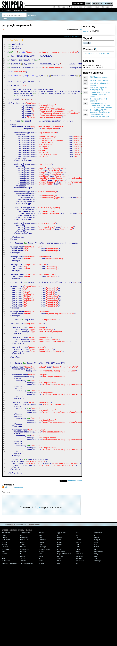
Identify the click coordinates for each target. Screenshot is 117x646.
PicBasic (23, 633)
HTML (59, 624)
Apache (41, 614)
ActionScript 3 (25, 614)
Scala (41, 638)
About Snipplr (34, 606)
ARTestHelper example (99, 80)
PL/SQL (41, 633)
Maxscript (42, 628)
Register (17, 10)
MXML (78, 628)
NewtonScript (6, 631)
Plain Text (78, 36)
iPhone (78, 624)
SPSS (22, 640)
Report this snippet (74, 562)
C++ (95, 617)
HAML (22, 624)
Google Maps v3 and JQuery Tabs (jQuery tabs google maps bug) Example (101, 105)
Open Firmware (44, 631)
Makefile (5, 628)
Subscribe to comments (12, 569)
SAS (3, 638)
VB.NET (42, 642)
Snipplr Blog (21, 606)
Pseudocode (98, 633)
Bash (40, 617)
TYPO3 (22, 642)
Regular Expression (64, 635)
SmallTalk (79, 638)
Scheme (60, 638)
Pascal (78, 631)
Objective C (24, 631)
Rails (40, 635)
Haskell (41, 624)
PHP (3, 633)
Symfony (79, 640)
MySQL (97, 628)
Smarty (96, 638)
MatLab (23, 628)
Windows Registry (26, 645)
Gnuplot (97, 621)
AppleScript (61, 614)
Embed (72, 36)
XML (59, 645)
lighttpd (60, 626)
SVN (59, 640)
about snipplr (106, 3)
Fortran (78, 621)
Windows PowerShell (9, 645)
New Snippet (6, 10)
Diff (77, 619)
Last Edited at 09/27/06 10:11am (96, 54)
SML (3, 640)
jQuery (22, 626)
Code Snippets (7, 606)
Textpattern (6, 642)
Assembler (98, 614)
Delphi (59, 619)
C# (77, 617)
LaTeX (41, 626)
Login (25, 10)
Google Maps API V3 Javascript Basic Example (100, 111)
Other (59, 631)
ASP (77, 614)
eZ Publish (43, 621)
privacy (96, 3)
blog (88, 3)
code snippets (78, 3)
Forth (59, 621)
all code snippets (60, 7)
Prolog (78, 633)
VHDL (59, 642)
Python (4, 635)
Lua (95, 626)
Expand (66, 36)
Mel (58, 628)
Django (96, 619)
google (87, 43)
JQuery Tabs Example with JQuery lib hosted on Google (100, 94)
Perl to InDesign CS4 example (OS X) (98, 89)
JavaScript (5, 626)
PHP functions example (99, 77)
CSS (40, 619)
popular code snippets (81, 7)
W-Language (98, 642)
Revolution (79, 635)
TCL (95, 640)
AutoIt (4, 617)
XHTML (41, 645)
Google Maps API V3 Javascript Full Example (99, 115)
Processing (61, 633)
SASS (22, 638)
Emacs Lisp (24, 621)
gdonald (86, 31)
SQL (40, 640)
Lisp (77, 626)
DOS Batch (6, 621)
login (38, 589)
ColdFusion (24, 619)
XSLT (78, 645)
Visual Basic (80, 642)
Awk (21, 617)
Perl (80, 30)
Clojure (4, 619)
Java (96, 624)
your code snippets (103, 7)
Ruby (96, 635)
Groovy (4, 624)
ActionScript (6, 614)
